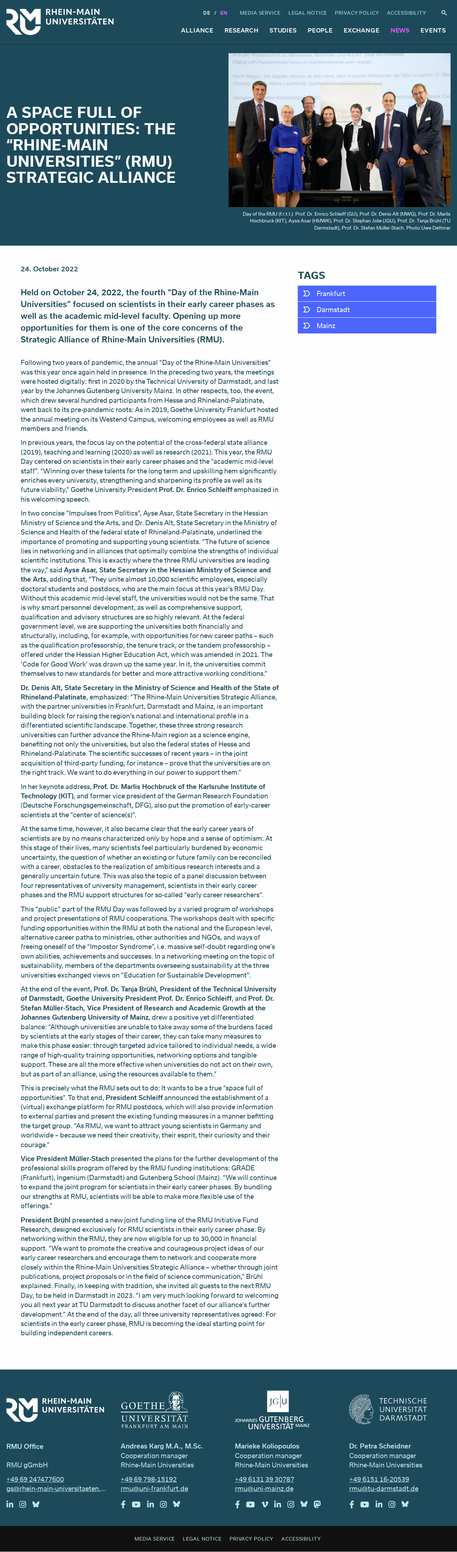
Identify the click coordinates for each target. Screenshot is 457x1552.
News (400, 30)
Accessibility (406, 12)
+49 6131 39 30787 (264, 1479)
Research (241, 30)
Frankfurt (331, 293)
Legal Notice (307, 12)
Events (433, 30)
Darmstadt (333, 309)
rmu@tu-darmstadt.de (383, 1488)
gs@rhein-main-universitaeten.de (57, 1488)
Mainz (326, 325)
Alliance (197, 30)
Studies (283, 30)
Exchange (362, 30)
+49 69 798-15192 (149, 1479)
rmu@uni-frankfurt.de (154, 1488)
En (223, 12)
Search (444, 13)
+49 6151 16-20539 (379, 1479)
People (320, 30)
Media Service (260, 12)
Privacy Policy (357, 12)
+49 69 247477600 (35, 1479)
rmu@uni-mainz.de (264, 1488)
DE (206, 12)
